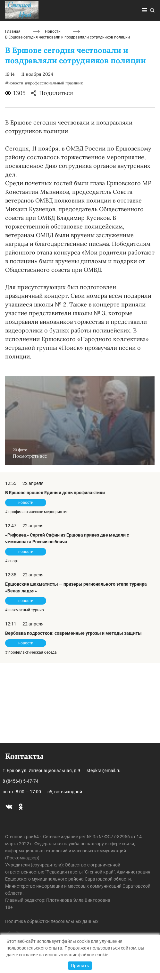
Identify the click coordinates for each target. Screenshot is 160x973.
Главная (13, 111)
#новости (14, 163)
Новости (53, 111)
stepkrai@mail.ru (104, 770)
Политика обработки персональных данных (51, 921)
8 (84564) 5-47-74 (20, 781)
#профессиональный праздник (54, 163)
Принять (80, 965)
